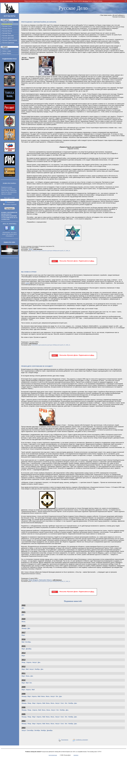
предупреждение (53, 755)
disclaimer (76, 755)
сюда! (27, 283)
